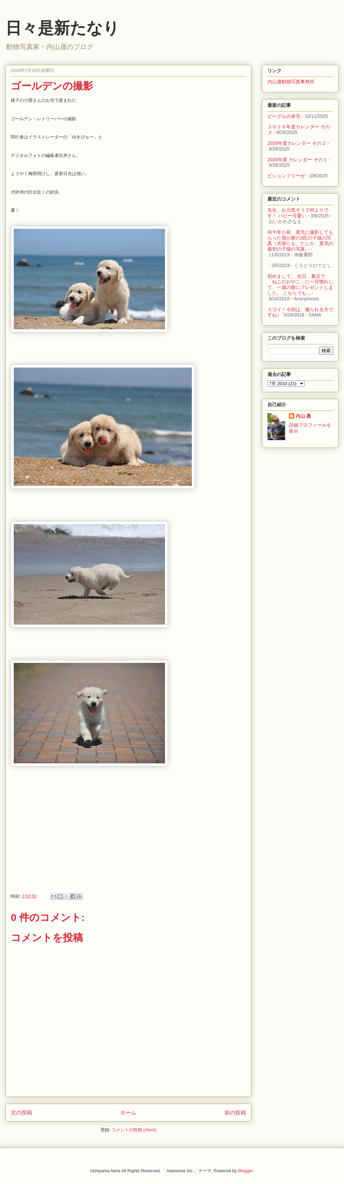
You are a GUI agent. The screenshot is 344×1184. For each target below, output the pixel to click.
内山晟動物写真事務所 (290, 81)
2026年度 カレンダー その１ (297, 159)
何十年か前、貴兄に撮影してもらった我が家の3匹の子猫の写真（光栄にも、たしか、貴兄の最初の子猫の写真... (300, 240)
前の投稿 (235, 1112)
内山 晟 (303, 416)
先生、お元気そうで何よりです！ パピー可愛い (298, 212)
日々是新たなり (62, 28)
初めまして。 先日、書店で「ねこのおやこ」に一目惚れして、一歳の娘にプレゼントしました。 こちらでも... (300, 284)
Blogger (245, 1170)
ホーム (128, 1112)
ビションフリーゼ (286, 175)
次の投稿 (21, 1112)
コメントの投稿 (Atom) (134, 1129)
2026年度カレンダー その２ (296, 143)
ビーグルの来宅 (283, 116)
